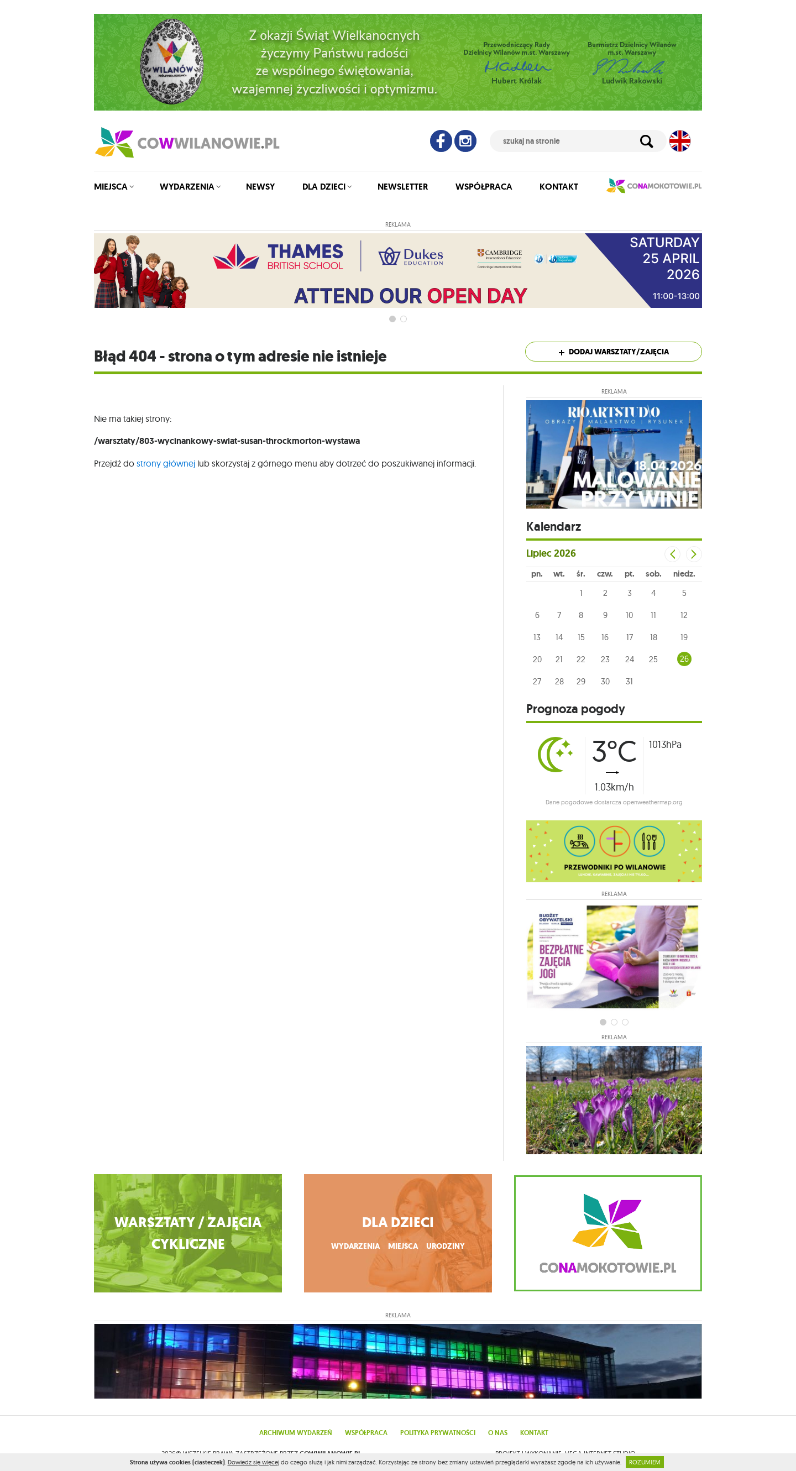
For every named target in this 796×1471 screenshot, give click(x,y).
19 (684, 637)
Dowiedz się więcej (253, 1462)
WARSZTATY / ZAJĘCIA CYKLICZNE (188, 1233)
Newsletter (403, 186)
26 (684, 658)
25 (653, 659)
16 (605, 637)
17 (629, 637)
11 (653, 615)
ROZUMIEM (645, 1462)
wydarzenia (355, 1246)
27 (537, 681)
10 (629, 615)
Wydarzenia (187, 186)
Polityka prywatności (437, 1432)
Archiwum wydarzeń (295, 1432)
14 (559, 637)
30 (605, 681)
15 (581, 637)
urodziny (445, 1246)
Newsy (260, 186)
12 (684, 615)
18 (653, 637)
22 (581, 659)
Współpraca (483, 186)
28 (559, 681)
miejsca (403, 1246)
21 (559, 659)
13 (537, 637)
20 (537, 659)
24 (629, 659)
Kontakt (559, 186)
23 (605, 659)
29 (581, 681)
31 (629, 681)
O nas (497, 1432)
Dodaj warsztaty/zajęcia (614, 352)
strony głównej (166, 463)
